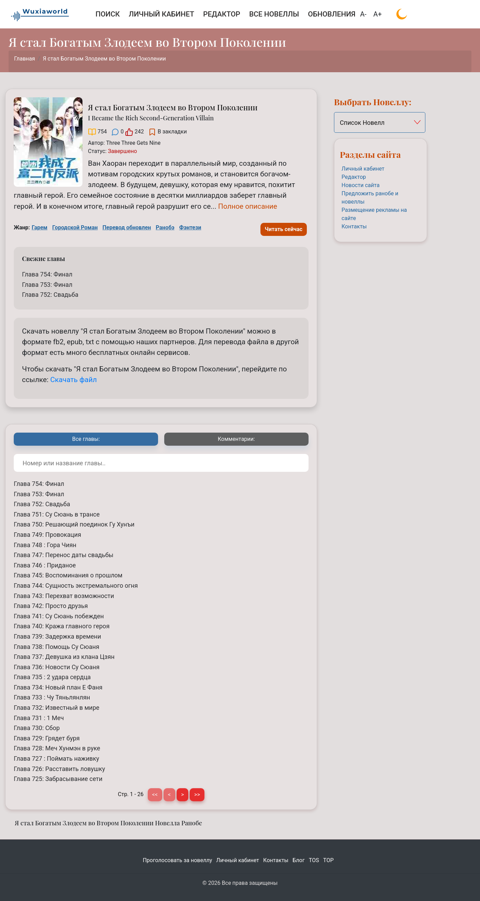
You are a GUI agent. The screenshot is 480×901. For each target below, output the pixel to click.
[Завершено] (122, 151)
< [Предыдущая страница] (169, 794)
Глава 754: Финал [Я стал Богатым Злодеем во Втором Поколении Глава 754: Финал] (47, 274)
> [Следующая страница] (182, 794)
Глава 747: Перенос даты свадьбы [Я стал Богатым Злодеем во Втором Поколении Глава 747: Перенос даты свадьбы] (63, 554)
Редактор (354, 177)
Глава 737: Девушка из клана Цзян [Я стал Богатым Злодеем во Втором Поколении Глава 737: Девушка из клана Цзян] (64, 656)
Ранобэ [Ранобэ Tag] (165, 227)
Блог (299, 860)
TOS (314, 860)
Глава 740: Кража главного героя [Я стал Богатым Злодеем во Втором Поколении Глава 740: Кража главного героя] (62, 626)
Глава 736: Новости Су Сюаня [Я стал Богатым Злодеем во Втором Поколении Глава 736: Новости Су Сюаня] (57, 667)
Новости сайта (361, 185)
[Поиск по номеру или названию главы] (161, 463)
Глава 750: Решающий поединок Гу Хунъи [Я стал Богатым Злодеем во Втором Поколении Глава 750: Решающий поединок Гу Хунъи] (74, 524)
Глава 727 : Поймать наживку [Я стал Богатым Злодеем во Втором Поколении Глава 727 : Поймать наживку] (56, 758)
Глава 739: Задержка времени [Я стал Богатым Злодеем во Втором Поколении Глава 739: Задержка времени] (57, 636)
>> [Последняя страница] (197, 794)
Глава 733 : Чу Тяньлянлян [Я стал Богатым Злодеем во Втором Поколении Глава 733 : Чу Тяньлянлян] (52, 697)
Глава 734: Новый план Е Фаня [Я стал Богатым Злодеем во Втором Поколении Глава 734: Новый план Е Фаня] (58, 687)
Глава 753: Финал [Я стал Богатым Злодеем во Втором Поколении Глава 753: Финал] (47, 284)
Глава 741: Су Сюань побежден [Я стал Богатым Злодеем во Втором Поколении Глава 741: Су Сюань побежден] (59, 616)
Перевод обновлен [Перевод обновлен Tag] (126, 227)
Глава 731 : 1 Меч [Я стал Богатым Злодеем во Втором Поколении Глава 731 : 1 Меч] (39, 717)
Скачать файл (73, 380)
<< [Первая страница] (155, 794)
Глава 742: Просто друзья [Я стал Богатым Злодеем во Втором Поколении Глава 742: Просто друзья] (51, 605)
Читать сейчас (284, 229)
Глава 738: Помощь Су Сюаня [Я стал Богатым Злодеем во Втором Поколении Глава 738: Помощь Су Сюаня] (56, 646)
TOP (328, 860)
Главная (24, 58)
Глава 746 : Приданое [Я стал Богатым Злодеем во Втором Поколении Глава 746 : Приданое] (45, 565)
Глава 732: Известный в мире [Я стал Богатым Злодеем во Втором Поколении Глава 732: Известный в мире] (56, 707)
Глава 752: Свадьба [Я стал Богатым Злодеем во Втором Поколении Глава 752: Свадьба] (50, 294)
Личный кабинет (363, 168)
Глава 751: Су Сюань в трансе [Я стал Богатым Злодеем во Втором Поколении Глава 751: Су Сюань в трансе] (57, 514)
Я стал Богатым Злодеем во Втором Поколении (104, 58)
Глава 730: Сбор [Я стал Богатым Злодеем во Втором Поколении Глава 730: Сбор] (37, 727)
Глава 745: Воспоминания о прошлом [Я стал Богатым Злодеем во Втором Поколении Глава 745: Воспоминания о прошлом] (68, 575)
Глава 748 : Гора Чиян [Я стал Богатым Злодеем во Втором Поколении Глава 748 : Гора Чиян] (45, 545)
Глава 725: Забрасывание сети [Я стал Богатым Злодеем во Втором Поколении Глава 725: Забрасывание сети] (58, 778)
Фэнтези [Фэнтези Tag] (190, 227)
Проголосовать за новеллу (177, 860)
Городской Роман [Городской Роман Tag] (75, 227)
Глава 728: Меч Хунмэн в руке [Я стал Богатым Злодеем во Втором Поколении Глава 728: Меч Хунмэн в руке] (57, 748)
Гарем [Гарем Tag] (39, 227)
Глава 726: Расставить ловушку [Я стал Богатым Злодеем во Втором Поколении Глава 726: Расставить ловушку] (59, 768)
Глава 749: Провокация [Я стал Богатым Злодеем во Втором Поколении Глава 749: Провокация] (47, 534)
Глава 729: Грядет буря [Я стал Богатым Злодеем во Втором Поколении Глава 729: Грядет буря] (47, 738)
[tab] (86, 439)
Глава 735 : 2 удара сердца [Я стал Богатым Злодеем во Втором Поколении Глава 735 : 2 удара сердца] (52, 677)
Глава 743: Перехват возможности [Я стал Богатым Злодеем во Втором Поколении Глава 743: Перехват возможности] (64, 595)
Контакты (354, 226)
